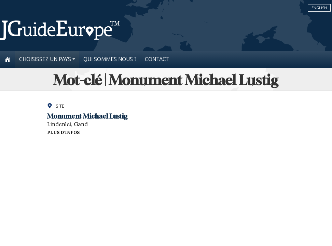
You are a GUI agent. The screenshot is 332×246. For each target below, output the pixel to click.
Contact (157, 59)
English (319, 7)
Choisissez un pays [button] (45, 59)
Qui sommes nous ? (110, 59)
